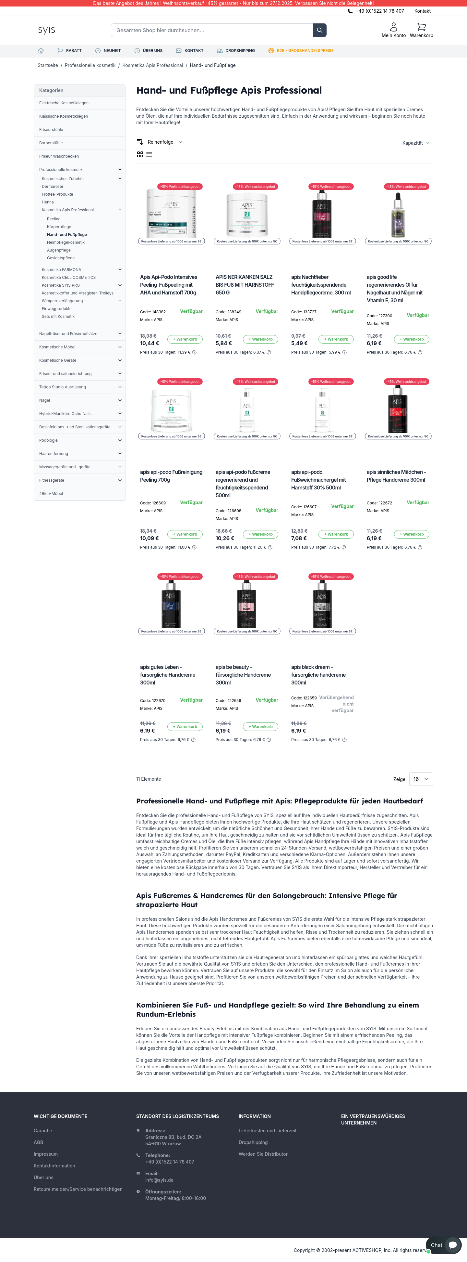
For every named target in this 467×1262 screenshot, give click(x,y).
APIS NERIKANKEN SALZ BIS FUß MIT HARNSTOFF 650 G (245, 285)
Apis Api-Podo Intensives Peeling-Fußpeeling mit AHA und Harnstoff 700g (168, 285)
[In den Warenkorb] (185, 339)
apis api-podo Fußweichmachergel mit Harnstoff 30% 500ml (318, 480)
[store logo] (61, 30)
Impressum (46, 1154)
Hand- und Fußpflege (212, 65)
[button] (444, 1245)
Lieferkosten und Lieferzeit (268, 1130)
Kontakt (422, 11)
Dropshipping (253, 1142)
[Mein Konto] (394, 30)
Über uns (44, 1177)
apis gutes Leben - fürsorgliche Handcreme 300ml (167, 675)
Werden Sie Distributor (263, 1154)
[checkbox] (140, 154)
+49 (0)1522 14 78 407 (379, 11)
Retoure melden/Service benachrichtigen (78, 1189)
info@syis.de (159, 1180)
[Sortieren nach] (165, 142)
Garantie (43, 1130)
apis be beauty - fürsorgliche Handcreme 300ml (243, 675)
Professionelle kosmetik (90, 65)
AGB (38, 1142)
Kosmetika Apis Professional (153, 65)
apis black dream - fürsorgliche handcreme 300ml (318, 675)
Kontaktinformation (54, 1165)
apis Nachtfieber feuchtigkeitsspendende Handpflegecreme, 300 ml (321, 285)
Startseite (48, 65)
